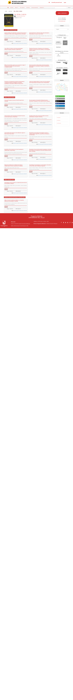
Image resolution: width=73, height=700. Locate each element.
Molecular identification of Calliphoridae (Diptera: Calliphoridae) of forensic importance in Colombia (14, 165)
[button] (60, 96)
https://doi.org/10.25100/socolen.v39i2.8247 (20, 143)
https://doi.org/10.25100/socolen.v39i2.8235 (45, 59)
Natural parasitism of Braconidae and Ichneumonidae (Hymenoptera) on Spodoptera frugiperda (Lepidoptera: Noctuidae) (39, 66)
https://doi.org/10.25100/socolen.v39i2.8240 (20, 210)
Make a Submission (62, 13)
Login (65, 2)
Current (11, 7)
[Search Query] (61, 8)
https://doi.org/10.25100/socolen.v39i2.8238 (20, 92)
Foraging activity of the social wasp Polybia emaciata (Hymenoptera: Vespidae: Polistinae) (38, 116)
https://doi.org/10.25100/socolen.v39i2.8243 (45, 110)
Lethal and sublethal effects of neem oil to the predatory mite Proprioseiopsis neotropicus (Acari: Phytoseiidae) (39, 82)
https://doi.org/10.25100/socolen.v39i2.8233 (45, 43)
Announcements (34, 7)
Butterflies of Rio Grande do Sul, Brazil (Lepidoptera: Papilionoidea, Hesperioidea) (14, 150)
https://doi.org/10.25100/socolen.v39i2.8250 (45, 159)
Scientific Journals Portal (56, 2)
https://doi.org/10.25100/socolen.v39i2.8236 (20, 76)
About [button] (16, 7)
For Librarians (59, 123)
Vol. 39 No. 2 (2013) (20, 14)
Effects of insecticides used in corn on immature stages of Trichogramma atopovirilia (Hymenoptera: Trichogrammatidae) (15, 66)
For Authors (58, 120)
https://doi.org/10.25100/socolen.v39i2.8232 (20, 43)
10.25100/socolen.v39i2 (20, 16)
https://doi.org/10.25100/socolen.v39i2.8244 (20, 127)
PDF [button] (6, 39)
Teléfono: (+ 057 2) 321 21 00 (39, 221)
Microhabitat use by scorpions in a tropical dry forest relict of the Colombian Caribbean (16, 183)
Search (69, 7)
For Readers (58, 117)
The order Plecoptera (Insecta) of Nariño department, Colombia (14, 101)
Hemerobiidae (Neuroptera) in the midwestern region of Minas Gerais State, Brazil (15, 133)
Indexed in (42, 7)
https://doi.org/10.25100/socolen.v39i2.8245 (45, 124)
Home (6, 11)
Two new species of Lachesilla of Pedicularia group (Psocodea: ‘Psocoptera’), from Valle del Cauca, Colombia (39, 101)
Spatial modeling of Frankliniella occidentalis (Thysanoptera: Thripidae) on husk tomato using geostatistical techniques (15, 33)
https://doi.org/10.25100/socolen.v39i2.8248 (45, 144)
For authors (22, 7)
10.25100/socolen (62, 21)
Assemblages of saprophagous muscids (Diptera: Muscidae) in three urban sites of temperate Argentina (40, 165)
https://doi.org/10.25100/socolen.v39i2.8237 (45, 76)
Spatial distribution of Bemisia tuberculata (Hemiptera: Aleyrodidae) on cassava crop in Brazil (39, 33)
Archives (28, 7)
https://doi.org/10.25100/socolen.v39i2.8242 (20, 109)
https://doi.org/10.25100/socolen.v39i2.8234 (20, 57)
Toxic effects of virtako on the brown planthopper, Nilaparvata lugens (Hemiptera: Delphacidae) (14, 49)
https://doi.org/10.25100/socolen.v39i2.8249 (20, 159)
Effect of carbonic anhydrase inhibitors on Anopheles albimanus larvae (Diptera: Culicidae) (14, 201)
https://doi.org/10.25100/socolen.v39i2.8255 (45, 175)
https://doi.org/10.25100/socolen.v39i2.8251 (20, 173)
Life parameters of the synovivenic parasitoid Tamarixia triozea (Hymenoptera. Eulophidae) (15, 116)
